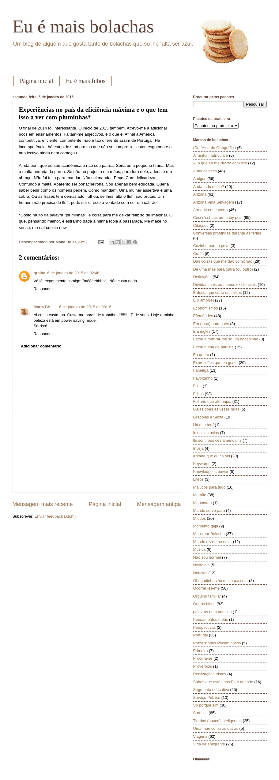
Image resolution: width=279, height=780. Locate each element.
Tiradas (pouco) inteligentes (217, 720)
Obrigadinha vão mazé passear (220, 580)
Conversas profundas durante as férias (227, 233)
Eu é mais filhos (85, 80)
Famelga (201, 370)
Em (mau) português (211, 323)
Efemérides (203, 315)
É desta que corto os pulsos (217, 292)
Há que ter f (203, 424)
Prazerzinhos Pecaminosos (217, 643)
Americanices (205, 171)
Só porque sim (206, 705)
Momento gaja (205, 526)
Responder (43, 289)
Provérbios (202, 666)
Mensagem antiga (159, 504)
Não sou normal (207, 557)
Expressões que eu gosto (215, 362)
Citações (201, 225)
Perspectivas (204, 627)
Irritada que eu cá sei (211, 456)
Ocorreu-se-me (206, 588)
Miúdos (199, 518)
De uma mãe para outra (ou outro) (223, 269)
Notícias (200, 573)
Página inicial (36, 80)
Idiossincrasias (206, 432)
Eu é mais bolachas (83, 26)
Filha (197, 386)
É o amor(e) (203, 300)
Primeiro (200, 650)
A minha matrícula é (210, 155)
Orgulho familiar (207, 596)
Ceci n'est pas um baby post (218, 217)
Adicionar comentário (41, 346)
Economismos (205, 308)
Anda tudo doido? (208, 186)
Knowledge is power (210, 471)
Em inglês (202, 331)
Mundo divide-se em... (212, 541)
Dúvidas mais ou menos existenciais (225, 284)
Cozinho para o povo (211, 245)
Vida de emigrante (209, 744)
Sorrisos (200, 713)
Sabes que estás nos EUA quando (223, 682)
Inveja (198, 448)
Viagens (200, 736)
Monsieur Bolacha (209, 533)
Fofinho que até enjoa (212, 401)
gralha (40, 273)
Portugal (200, 635)
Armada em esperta (210, 210)
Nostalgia (201, 565)
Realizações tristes (209, 674)
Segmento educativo (211, 689)
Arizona (200, 194)
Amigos (199, 178)
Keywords (202, 463)
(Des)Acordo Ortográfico (214, 147)
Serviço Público (207, 697)
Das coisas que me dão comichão (222, 261)
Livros (198, 479)
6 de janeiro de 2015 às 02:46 (73, 273)
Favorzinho (203, 378)
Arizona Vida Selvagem (213, 202)
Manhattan (202, 503)
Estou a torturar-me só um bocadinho (225, 339)
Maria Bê (42, 307)
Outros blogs (204, 604)
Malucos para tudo (209, 487)
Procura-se (203, 658)
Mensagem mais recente (43, 504)
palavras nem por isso (212, 611)
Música (199, 549)
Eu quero (201, 354)
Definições (202, 277)
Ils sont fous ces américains (217, 440)
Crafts (198, 253)
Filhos (198, 394)
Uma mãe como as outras (215, 728)
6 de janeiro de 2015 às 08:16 (85, 307)
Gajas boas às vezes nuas (216, 409)
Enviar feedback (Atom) (55, 516)
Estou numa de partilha (213, 347)
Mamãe (199, 495)
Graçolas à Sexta (208, 417)
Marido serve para (209, 510)
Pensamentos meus (210, 619)
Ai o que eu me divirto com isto (220, 163)
